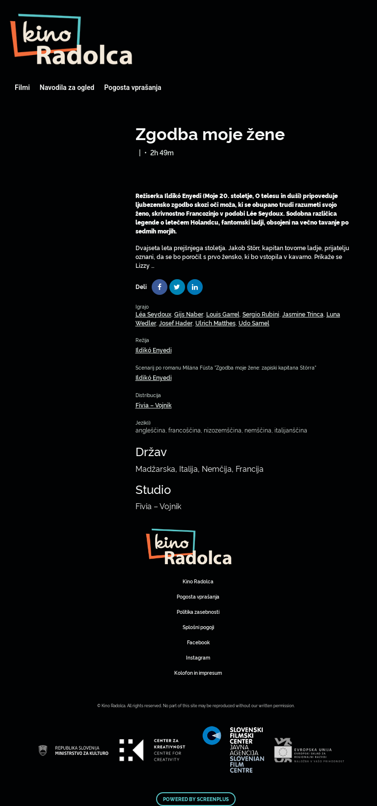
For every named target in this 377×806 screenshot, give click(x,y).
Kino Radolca (198, 581)
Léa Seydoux (153, 314)
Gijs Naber (188, 314)
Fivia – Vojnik (153, 405)
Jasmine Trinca (302, 314)
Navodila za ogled (67, 87)
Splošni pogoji (198, 627)
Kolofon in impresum (198, 672)
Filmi (22, 87)
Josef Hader (175, 322)
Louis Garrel (223, 314)
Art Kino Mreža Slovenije (71, 39)
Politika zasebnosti (198, 611)
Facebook (198, 642)
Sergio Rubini (260, 314)
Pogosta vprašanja (132, 87)
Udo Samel (254, 322)
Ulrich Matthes (215, 322)
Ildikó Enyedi (153, 349)
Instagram (198, 657)
